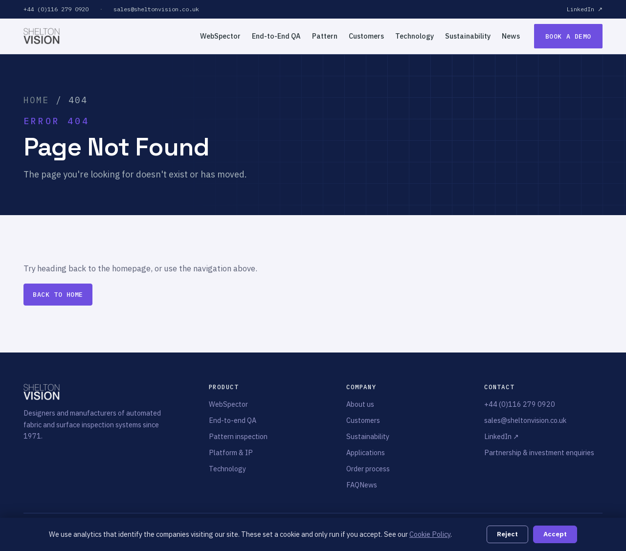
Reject (507, 533)
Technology (414, 36)
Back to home (58, 294)
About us (360, 404)
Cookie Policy (429, 534)
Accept (555, 533)
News (511, 36)
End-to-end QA (232, 420)
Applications (365, 452)
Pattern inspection (238, 436)
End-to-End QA (276, 36)
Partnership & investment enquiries (539, 452)
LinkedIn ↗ (585, 9)
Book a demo (568, 36)
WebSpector (220, 36)
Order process (368, 468)
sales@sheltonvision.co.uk (156, 9)
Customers (366, 36)
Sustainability (468, 36)
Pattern (324, 36)
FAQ (352, 484)
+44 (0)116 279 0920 (56, 9)
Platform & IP (231, 452)
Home (36, 100)
